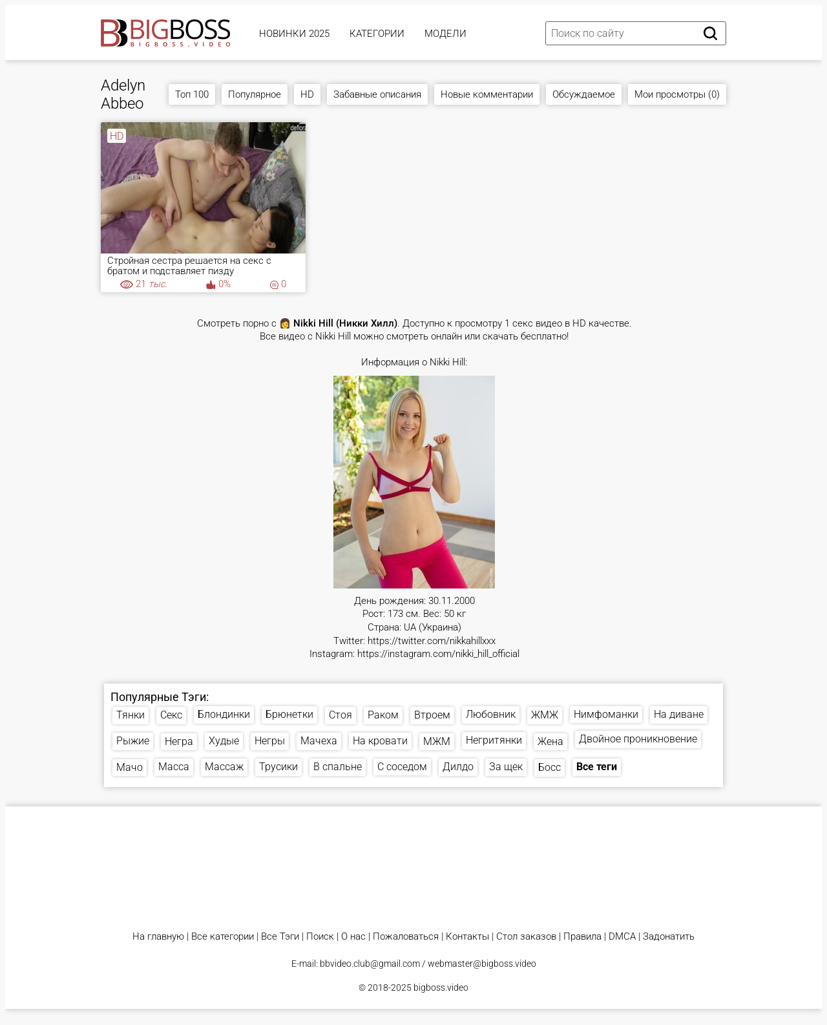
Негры (270, 741)
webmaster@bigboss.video (482, 963)
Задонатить (669, 936)
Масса (173, 767)
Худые (224, 741)
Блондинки (224, 714)
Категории (377, 33)
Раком (383, 715)
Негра (179, 741)
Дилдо (458, 767)
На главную (158, 936)
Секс (171, 715)
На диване (679, 714)
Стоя (340, 715)
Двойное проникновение (638, 739)
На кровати (380, 741)
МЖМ (436, 741)
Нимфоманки (606, 714)
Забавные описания (377, 94)
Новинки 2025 (294, 33)
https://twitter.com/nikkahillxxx (432, 641)
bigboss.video (441, 987)
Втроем (432, 715)
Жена (550, 741)
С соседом (402, 767)
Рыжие (132, 741)
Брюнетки (289, 714)
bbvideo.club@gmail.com (370, 963)
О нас (353, 936)
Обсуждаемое (583, 94)
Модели (445, 33)
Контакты (467, 936)
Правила (582, 936)
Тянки (130, 715)
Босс (549, 767)
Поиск (320, 936)
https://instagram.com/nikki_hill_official (438, 654)
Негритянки (494, 740)
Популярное (254, 94)
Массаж (224, 767)
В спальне (337, 767)
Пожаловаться (406, 936)
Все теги (596, 767)
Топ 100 (192, 94)
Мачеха (318, 741)
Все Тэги (280, 936)
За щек (506, 767)
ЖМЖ (544, 715)
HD (307, 94)
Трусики (278, 767)
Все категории (222, 936)
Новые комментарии (487, 94)
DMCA (622, 936)
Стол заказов (526, 936)
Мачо (129, 767)
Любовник (491, 714)
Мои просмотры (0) (677, 94)
